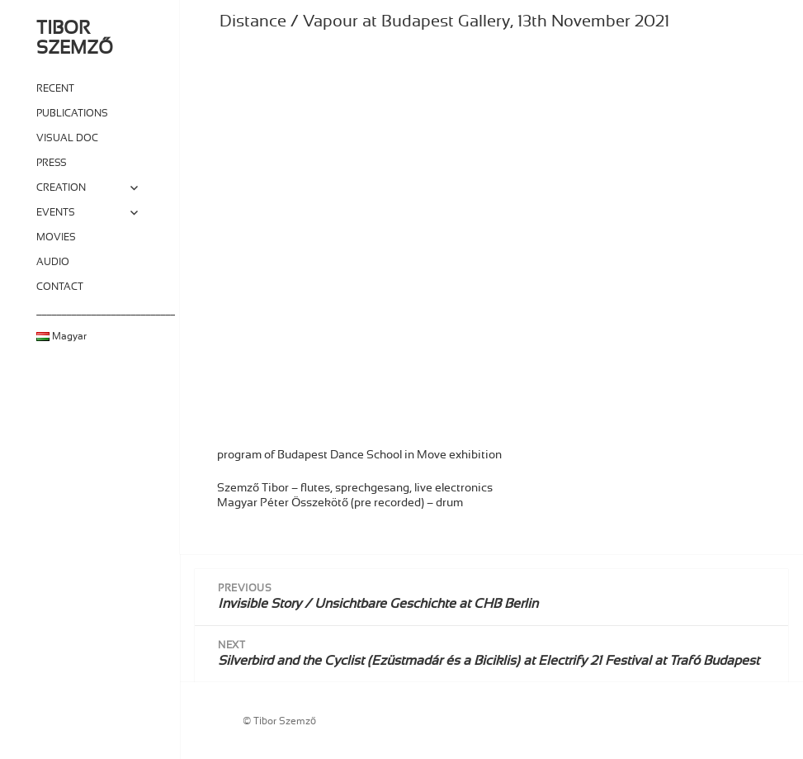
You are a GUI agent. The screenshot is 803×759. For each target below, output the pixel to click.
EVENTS (55, 212)
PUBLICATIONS (72, 113)
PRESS (51, 163)
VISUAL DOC (67, 138)
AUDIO (52, 262)
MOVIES (56, 237)
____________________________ (90, 311)
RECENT (55, 88)
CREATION (61, 187)
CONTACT (59, 287)
